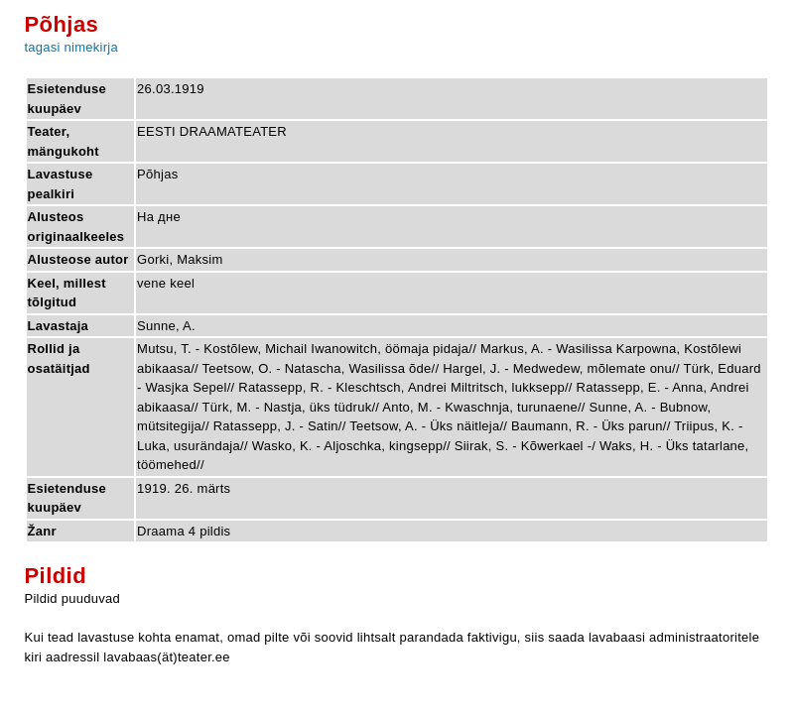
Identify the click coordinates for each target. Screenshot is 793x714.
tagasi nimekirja (71, 47)
